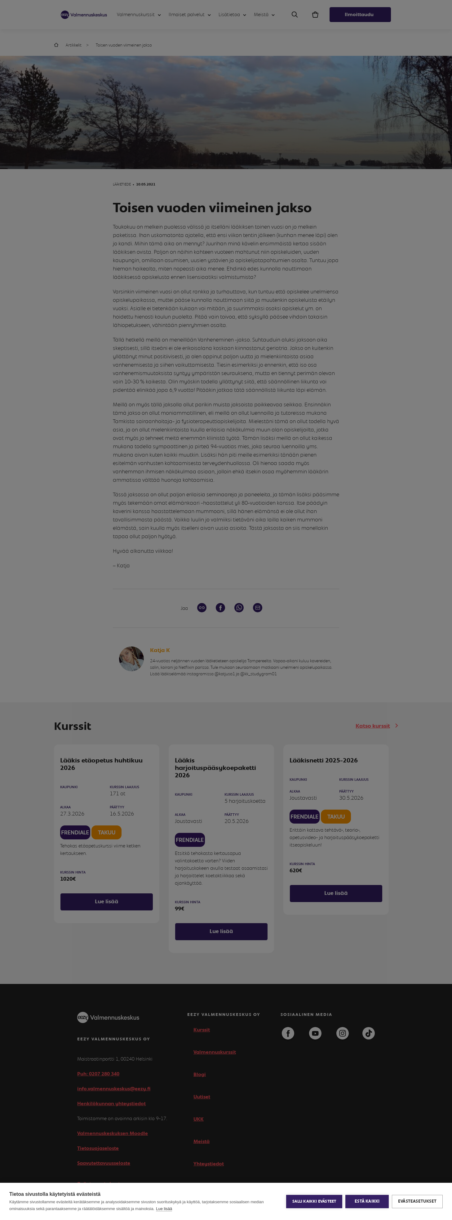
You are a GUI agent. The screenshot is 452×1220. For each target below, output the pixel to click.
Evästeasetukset (417, 1201)
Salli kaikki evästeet (314, 1202)
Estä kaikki (367, 1201)
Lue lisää (164, 1208)
